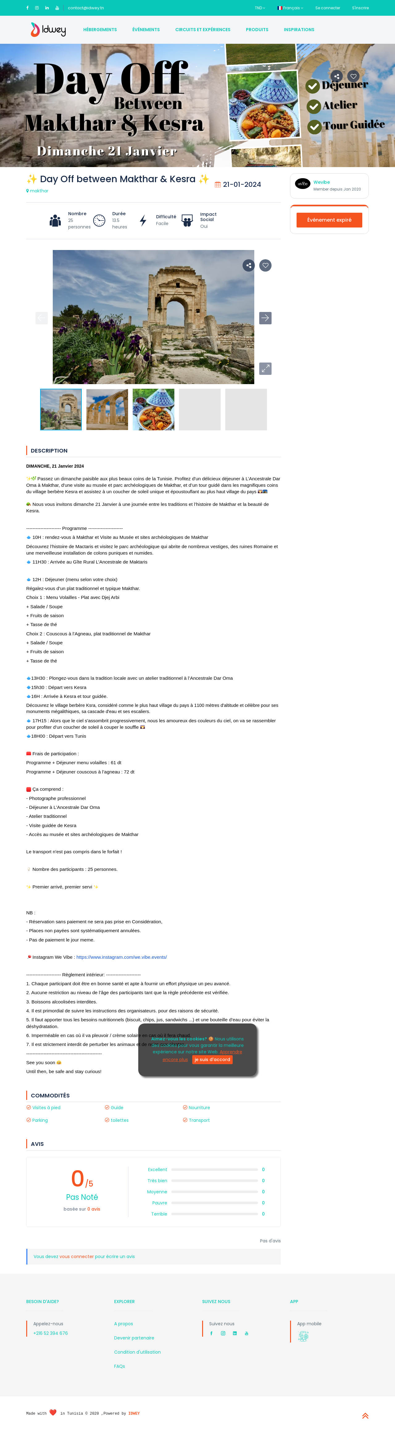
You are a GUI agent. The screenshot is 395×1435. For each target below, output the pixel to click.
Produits (257, 30)
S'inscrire (360, 7)
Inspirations (299, 30)
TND (260, 7)
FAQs (119, 1366)
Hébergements (100, 30)
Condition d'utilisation (137, 1352)
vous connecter (77, 1256)
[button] (265, 369)
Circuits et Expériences (203, 30)
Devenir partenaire (134, 1338)
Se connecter (327, 7)
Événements (146, 30)
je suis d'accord (212, 1059)
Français (290, 7)
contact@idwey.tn (86, 8)
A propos (123, 1324)
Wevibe (322, 182)
